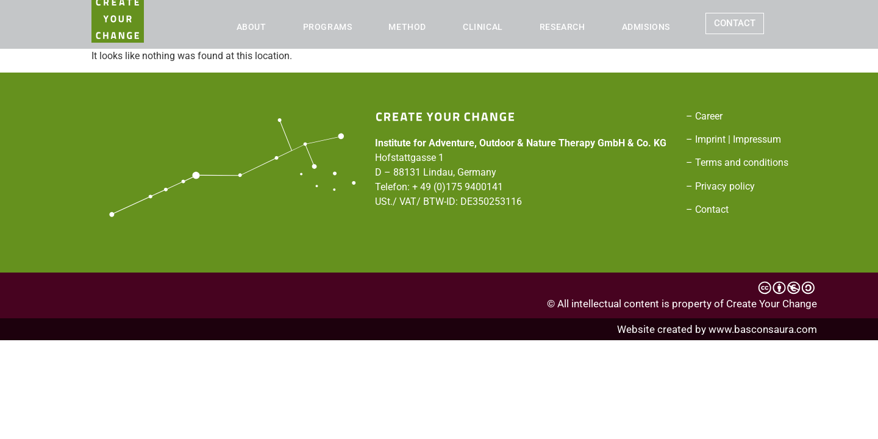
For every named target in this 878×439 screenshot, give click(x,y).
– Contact (707, 209)
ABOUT (251, 27)
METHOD (407, 27)
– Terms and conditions (737, 162)
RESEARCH (562, 27)
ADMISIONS (646, 27)
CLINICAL (483, 27)
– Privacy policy (720, 186)
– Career (704, 116)
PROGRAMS (327, 27)
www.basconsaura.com (762, 329)
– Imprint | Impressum (733, 139)
